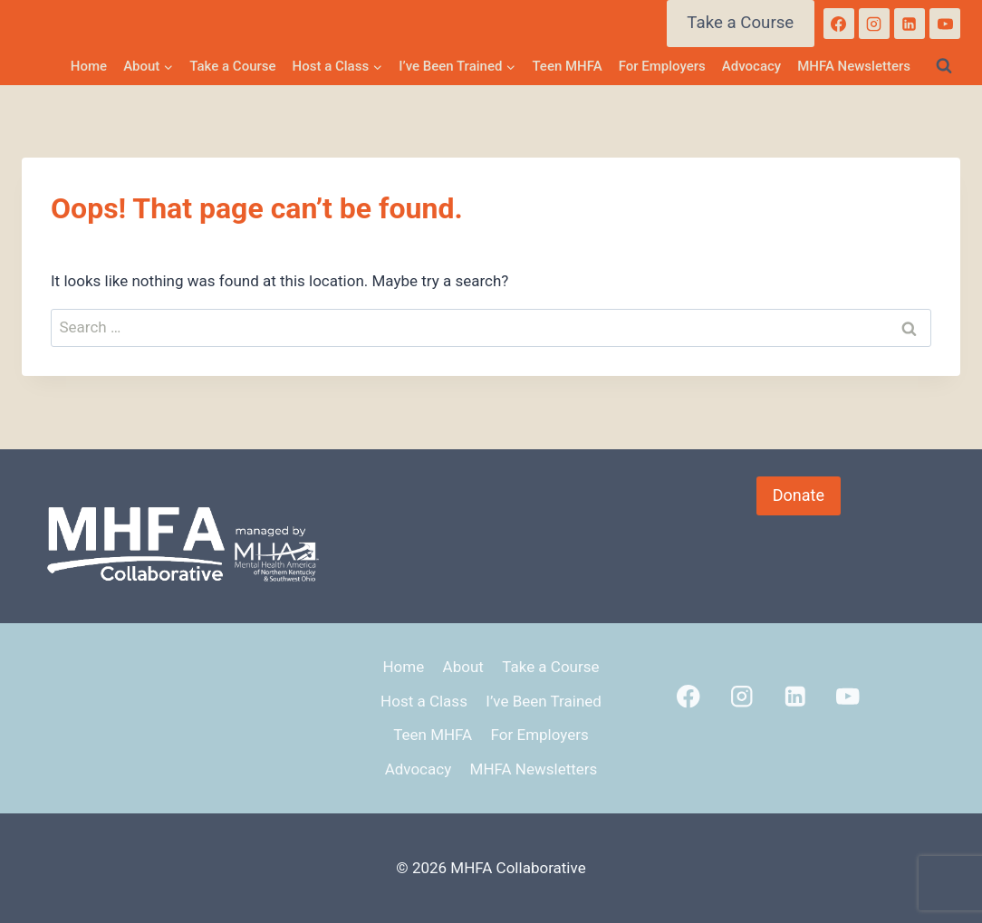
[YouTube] (944, 23)
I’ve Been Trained (544, 701)
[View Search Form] (944, 66)
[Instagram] (874, 23)
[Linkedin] (909, 23)
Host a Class (423, 701)
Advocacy (751, 66)
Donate (798, 495)
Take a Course (740, 23)
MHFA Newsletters (853, 66)
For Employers (662, 66)
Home (89, 66)
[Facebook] (838, 23)
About (463, 667)
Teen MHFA (567, 66)
